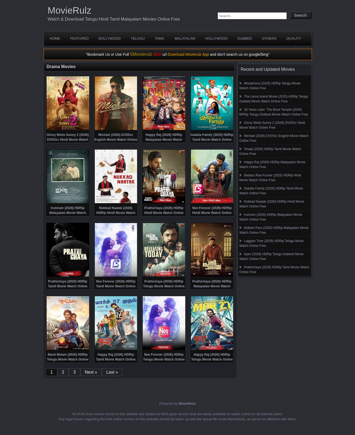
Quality (293, 38)
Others (269, 38)
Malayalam (185, 38)
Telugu (138, 38)
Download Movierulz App (188, 54)
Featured (79, 38)
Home (55, 38)
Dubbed (244, 38)
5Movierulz (145, 54)
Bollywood (110, 38)
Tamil (160, 38)
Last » (112, 372)
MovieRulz (69, 10)
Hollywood (216, 38)
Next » (91, 372)
